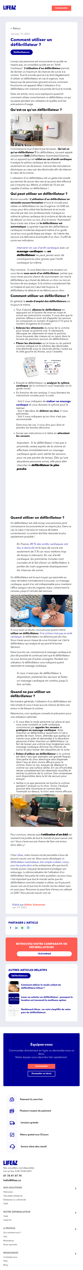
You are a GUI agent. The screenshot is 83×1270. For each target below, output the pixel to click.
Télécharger (44, 954)
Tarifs (5, 1204)
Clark (5, 1216)
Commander (61, 8)
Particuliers (8, 1192)
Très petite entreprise (12, 1196)
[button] (76, 8)
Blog (5, 1265)
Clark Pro (7, 1220)
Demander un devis (41, 1074)
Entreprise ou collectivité (14, 1200)
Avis (5, 1237)
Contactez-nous (10, 1257)
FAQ (5, 1261)
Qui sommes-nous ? (12, 1233)
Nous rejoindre (10, 1245)
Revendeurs (8, 1241)
